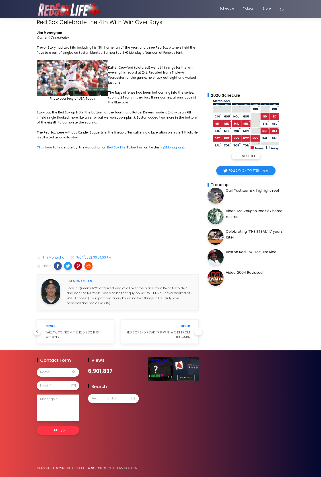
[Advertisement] (118, 216)
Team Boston (126, 468)
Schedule (226, 9)
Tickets (248, 9)
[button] (58, 266)
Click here (44, 147)
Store (267, 9)
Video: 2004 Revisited (244, 272)
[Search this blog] (113, 398)
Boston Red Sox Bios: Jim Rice (251, 252)
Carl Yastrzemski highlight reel (252, 190)
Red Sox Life (116, 147)
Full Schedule (246, 156)
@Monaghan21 (174, 147)
